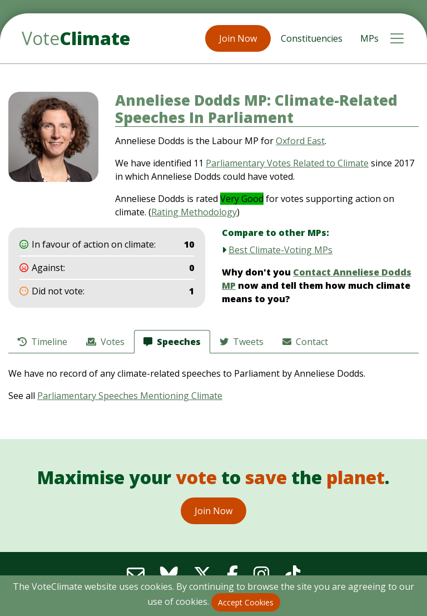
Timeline (42, 342)
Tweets (242, 342)
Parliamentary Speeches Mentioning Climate (129, 396)
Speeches (172, 342)
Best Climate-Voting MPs (280, 250)
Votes (105, 342)
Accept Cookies (246, 602)
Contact (305, 342)
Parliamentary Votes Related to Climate (287, 163)
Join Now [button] (238, 38)
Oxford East (300, 141)
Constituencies (311, 38)
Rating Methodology (194, 212)
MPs (369, 38)
